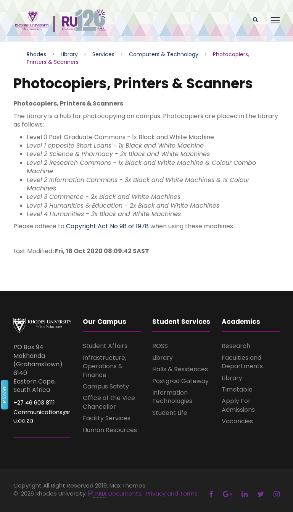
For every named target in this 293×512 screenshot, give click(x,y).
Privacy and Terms (172, 493)
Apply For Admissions (238, 405)
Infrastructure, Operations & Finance (104, 366)
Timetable (237, 389)
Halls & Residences (180, 369)
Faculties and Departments (242, 362)
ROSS (160, 345)
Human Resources (110, 430)
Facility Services (106, 418)
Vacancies (237, 421)
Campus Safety (106, 386)
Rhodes (36, 54)
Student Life (169, 412)
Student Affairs (105, 345)
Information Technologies (172, 396)
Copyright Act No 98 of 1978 (107, 226)
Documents (115, 493)
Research (236, 345)
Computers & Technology (163, 54)
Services (103, 54)
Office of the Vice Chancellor (109, 402)
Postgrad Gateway (180, 381)
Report (4, 394)
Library (69, 54)
